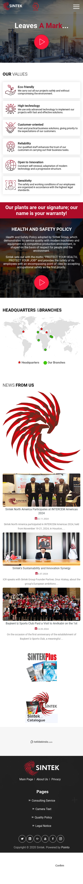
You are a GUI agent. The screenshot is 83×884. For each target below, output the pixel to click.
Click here (19, 861)
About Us (42, 779)
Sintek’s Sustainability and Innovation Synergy (41, 568)
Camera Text (41, 809)
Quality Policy (41, 817)
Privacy (56, 779)
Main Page (26, 779)
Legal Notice (41, 826)
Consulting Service (41, 800)
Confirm (59, 865)
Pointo (65, 847)
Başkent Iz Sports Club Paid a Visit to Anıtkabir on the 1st (41, 623)
